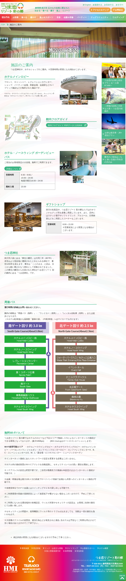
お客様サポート (88, 548)
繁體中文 (98, 5)
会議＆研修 (68, 17)
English (87, 5)
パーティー (82, 17)
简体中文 (110, 5)
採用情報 (68, 551)
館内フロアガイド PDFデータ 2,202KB (66, 125)
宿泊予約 (6, 17)
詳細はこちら (12, 169)
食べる (24, 17)
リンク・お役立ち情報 (54, 548)
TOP (3, 24)
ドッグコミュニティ (99, 17)
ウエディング (118, 17)
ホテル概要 (103, 548)
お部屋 (15, 17)
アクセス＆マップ (101, 10)
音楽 (59, 17)
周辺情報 (36, 548)
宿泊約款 (80, 551)
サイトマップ (72, 548)
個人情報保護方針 (53, 551)
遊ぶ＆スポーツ (46, 17)
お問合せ (119, 10)
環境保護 (25, 548)
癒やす (33, 17)
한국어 (120, 5)
